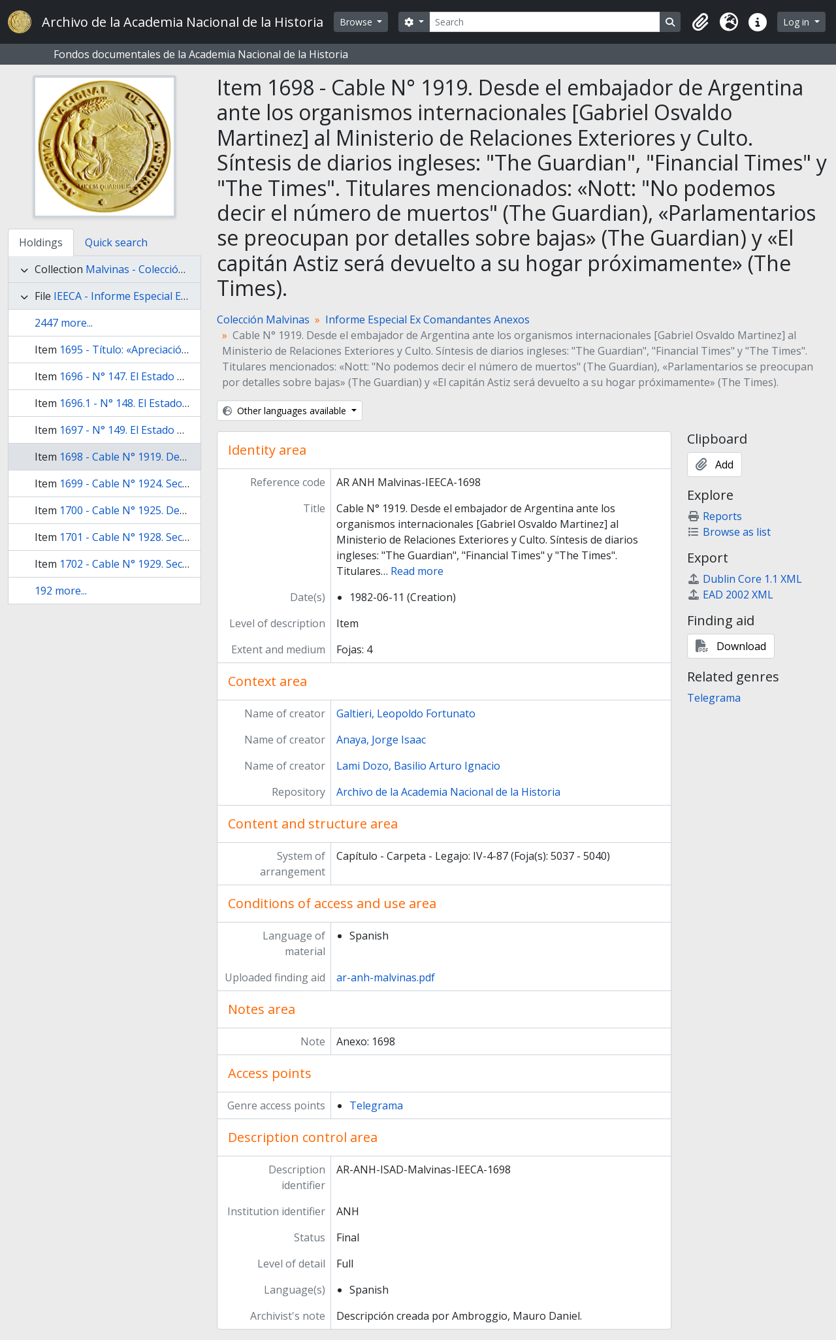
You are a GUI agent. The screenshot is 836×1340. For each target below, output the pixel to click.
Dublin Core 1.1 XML (744, 579)
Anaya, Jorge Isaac (381, 739)
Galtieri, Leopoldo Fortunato (405, 713)
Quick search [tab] (116, 242)
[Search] (545, 22)
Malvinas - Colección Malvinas (158, 269)
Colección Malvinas (263, 319)
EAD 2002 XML (730, 594)
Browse (357, 22)
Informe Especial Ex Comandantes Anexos (427, 319)
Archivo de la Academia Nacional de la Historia (448, 792)
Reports (714, 516)
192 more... (61, 590)
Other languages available (286, 410)
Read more (417, 571)
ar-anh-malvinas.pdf (385, 977)
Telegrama (376, 1105)
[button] (700, 22)
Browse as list (729, 532)
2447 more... (64, 323)
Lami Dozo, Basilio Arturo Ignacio (418, 766)
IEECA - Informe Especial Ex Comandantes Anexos (174, 296)
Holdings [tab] (41, 242)
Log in (797, 22)
